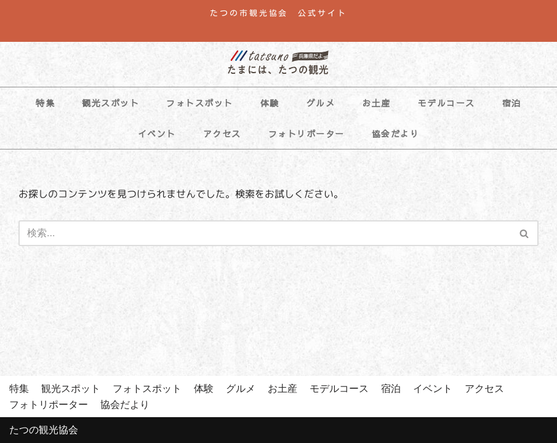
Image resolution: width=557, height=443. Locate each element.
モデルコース (446, 103)
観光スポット (110, 103)
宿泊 (511, 103)
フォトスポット (199, 103)
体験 (269, 103)
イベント (157, 133)
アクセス (222, 133)
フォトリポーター (306, 133)
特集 (45, 103)
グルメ (321, 103)
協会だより (396, 133)
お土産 (376, 103)
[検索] (264, 233)
